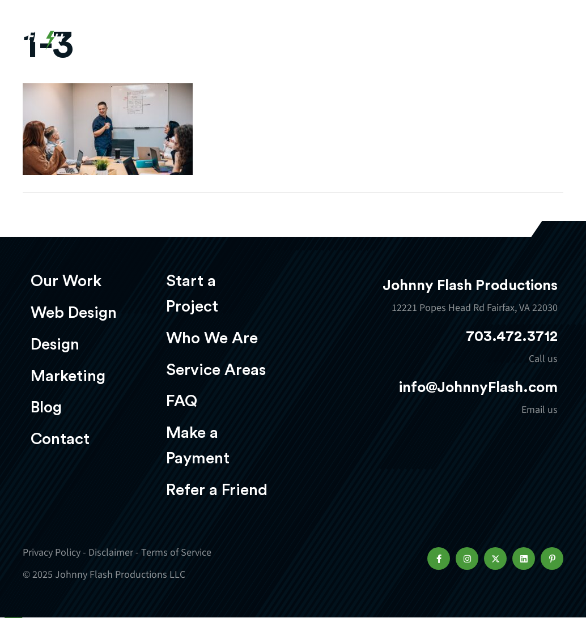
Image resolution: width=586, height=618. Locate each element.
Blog (46, 407)
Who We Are (212, 338)
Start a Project (192, 293)
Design (55, 344)
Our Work (66, 281)
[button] (438, 558)
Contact (60, 439)
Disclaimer (110, 552)
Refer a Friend (216, 490)
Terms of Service (176, 552)
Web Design (74, 313)
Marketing (68, 376)
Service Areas (216, 370)
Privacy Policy (51, 552)
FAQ (181, 401)
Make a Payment (198, 445)
